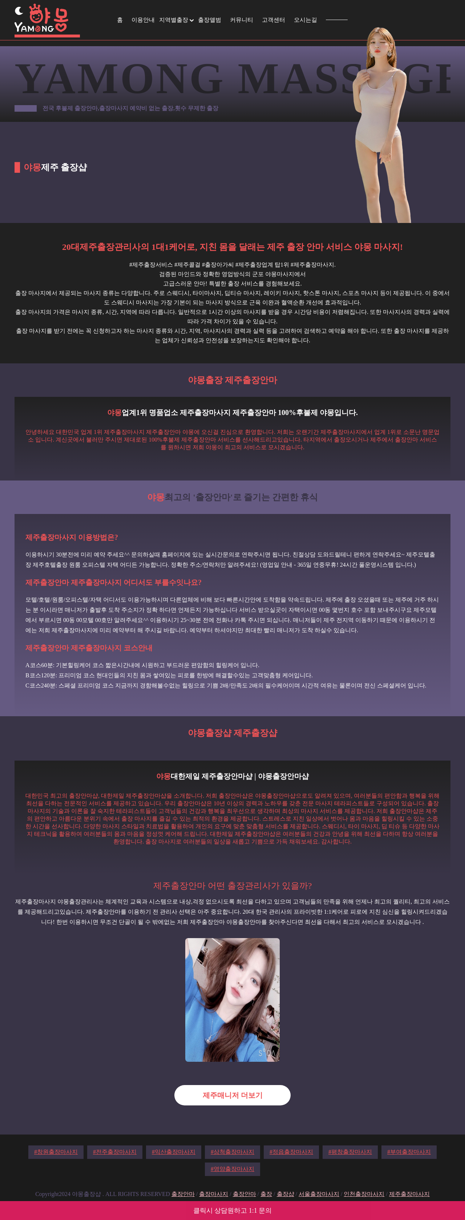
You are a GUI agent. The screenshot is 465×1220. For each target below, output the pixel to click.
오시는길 (305, 20)
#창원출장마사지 (56, 1152)
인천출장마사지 (364, 1194)
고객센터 (273, 20)
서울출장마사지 (319, 1194)
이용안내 (143, 20)
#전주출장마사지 (115, 1152)
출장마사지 (213, 1194)
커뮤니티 (241, 20)
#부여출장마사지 (409, 1152)
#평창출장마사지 (350, 1152)
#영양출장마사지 (232, 1169)
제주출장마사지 (409, 1194)
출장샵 (285, 1194)
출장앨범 (209, 20)
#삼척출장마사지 (232, 1152)
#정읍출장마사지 (291, 1152)
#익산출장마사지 (173, 1152)
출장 (266, 1194)
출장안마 (183, 1194)
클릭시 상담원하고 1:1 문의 (232, 1210)
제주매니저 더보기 (233, 1095)
